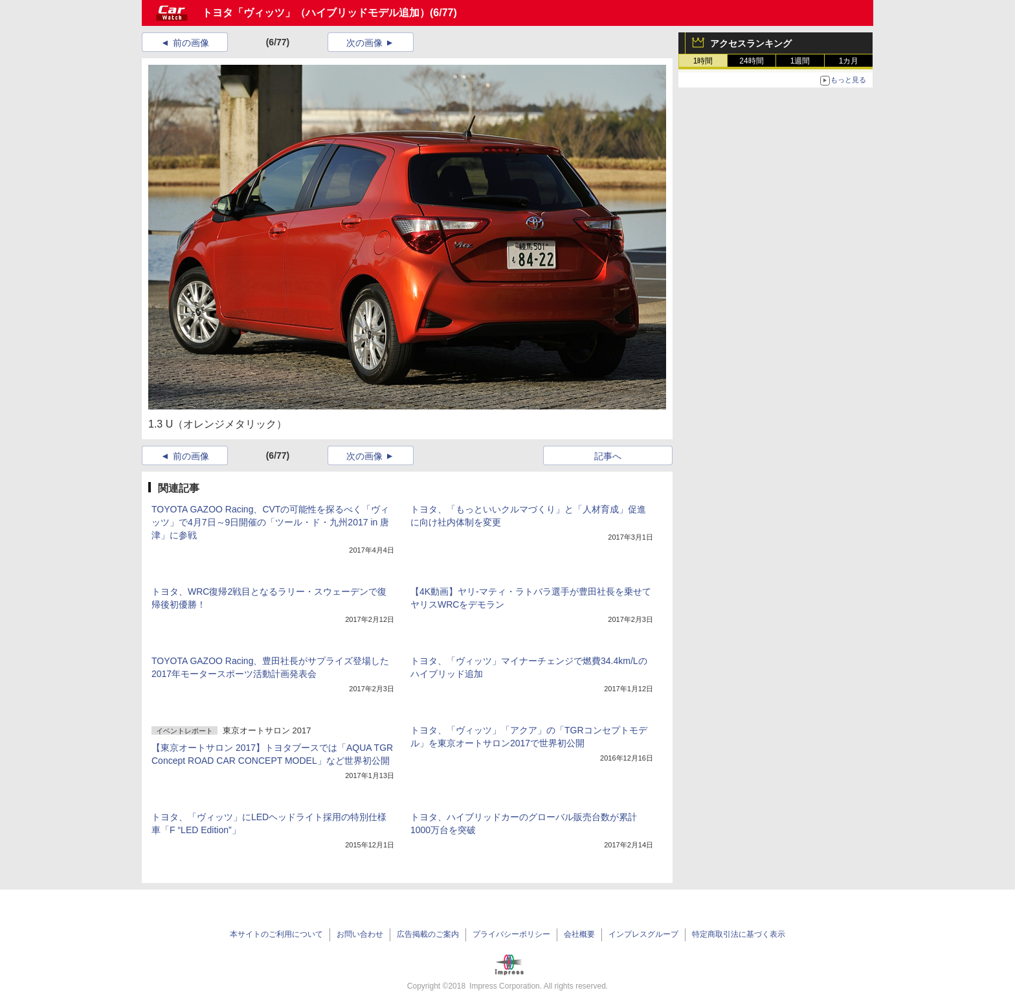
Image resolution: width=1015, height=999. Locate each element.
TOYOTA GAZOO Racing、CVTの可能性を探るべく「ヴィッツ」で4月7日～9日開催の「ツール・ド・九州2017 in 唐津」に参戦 (270, 522)
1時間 (703, 60)
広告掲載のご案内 (428, 934)
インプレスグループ (643, 934)
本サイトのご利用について (276, 934)
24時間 (751, 60)
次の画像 (364, 43)
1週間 (800, 60)
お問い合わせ (360, 934)
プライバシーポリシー (511, 934)
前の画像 (191, 43)
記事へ (607, 456)
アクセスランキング (751, 43)
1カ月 (849, 60)
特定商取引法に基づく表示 (738, 934)
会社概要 (579, 934)
